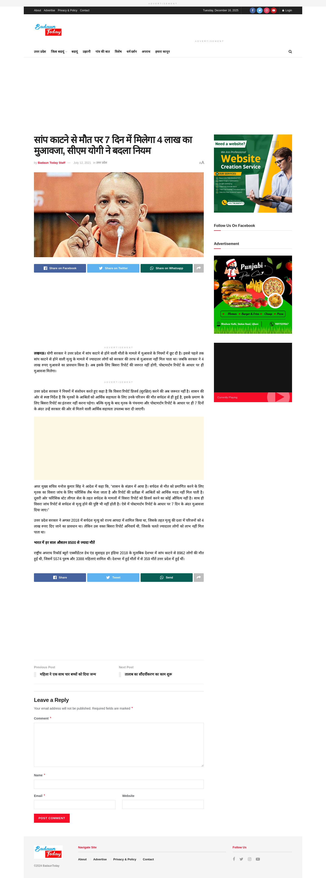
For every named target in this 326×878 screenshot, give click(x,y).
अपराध (146, 51)
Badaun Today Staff (51, 162)
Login (287, 10)
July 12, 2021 (82, 162)
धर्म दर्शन (132, 51)
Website (128, 796)
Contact (84, 10)
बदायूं (75, 51)
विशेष (118, 51)
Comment (43, 718)
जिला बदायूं (57, 51)
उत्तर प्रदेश (40, 51)
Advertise (49, 10)
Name (40, 775)
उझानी (87, 51)
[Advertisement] (209, 26)
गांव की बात (103, 51)
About (37, 10)
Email (40, 795)
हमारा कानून (162, 51)
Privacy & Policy (67, 10)
